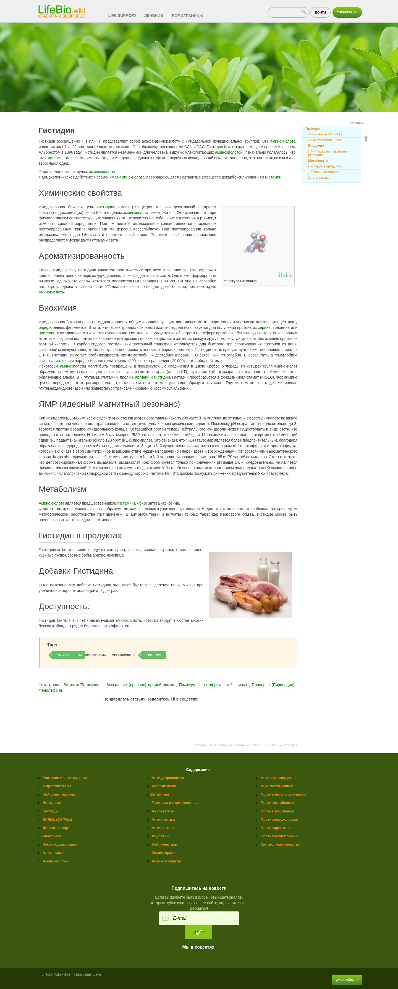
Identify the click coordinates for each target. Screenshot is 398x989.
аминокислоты (102, 171)
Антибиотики (163, 819)
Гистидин (312, 129)
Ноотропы (52, 803)
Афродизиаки (164, 786)
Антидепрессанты (168, 778)
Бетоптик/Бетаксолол (82, 685)
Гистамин (154, 655)
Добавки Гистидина (323, 172)
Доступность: (318, 178)
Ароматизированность (325, 140)
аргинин (142, 377)
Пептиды (51, 811)
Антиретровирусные (279, 778)
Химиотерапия (165, 853)
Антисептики (163, 828)
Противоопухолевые (279, 819)
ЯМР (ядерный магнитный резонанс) (328, 153)
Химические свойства (325, 134)
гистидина (106, 207)
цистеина (47, 333)
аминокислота (283, 141)
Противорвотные (276, 828)
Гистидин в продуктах (325, 166)
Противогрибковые (278, 803)
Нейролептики (164, 844)
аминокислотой (228, 152)
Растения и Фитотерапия (65, 778)
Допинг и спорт (56, 828)
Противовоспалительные (283, 794)
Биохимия (316, 146)
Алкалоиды (53, 853)
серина (264, 327)
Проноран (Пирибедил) (274, 685)
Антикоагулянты (166, 861)
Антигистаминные (277, 786)
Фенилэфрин (51, 690)
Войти (320, 12)
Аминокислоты (283, 371)
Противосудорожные (279, 836)
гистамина (126, 503)
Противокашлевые (277, 811)
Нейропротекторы (59, 794)
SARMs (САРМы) (57, 819)
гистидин (162, 377)
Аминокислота (51, 503)
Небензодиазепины (60, 844)
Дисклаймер (347, 980)
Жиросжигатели (57, 786)
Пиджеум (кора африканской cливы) (214, 685)
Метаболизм (318, 161)
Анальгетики (163, 811)
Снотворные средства (280, 844)
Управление (347, 12)
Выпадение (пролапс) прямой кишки (141, 685)
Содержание (198, 770)
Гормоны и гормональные (175, 803)
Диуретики (161, 836)
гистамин (273, 177)
